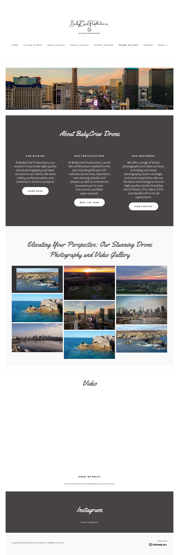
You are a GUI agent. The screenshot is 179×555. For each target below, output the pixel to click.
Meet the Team (89, 202)
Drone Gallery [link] (129, 45)
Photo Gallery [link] (79, 45)
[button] (163, 45)
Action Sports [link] (32, 45)
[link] (89, 25)
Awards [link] (148, 45)
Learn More (35, 191)
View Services (143, 206)
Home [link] (15, 45)
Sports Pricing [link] (104, 45)
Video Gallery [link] (56, 45)
